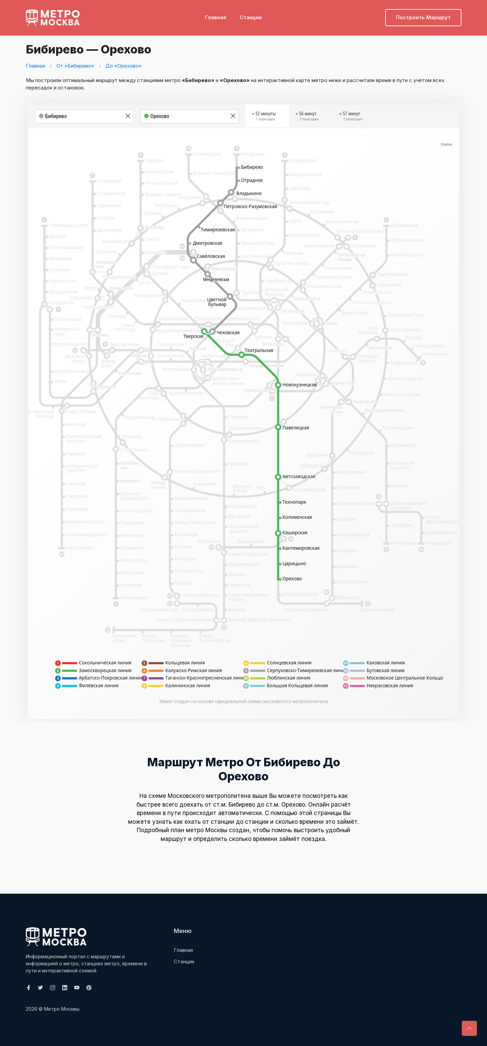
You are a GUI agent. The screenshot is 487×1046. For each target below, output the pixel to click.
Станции (251, 15)
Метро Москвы (61, 1009)
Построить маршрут (423, 15)
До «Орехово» (123, 66)
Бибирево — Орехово (92, 48)
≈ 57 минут (350, 117)
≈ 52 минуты (264, 117)
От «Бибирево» (75, 66)
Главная (215, 15)
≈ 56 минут (307, 117)
